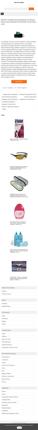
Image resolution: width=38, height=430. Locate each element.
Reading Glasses (6, 408)
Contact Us (14, 422)
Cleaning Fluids (6, 399)
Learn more (19, 81)
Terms (25, 422)
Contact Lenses (6, 294)
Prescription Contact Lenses (10, 347)
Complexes (5, 359)
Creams (4, 362)
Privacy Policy (20, 422)
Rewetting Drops (6, 342)
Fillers (3, 368)
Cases (3, 333)
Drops (3, 316)
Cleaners (4, 336)
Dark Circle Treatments (8, 365)
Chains (4, 391)
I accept (19, 427)
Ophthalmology (6, 306)
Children (4, 291)
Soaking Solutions (7, 344)
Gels (3, 371)
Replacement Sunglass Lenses (10, 413)
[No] (36, 426)
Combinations (6, 357)
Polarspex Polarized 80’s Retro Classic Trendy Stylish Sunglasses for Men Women (27, 97)
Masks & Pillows (6, 373)
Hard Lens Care (6, 339)
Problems (4, 303)
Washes (4, 321)
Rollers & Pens (6, 379)
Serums (4, 382)
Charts (4, 324)
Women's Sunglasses (22, 87)
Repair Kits (5, 405)
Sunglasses (10, 87)
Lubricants (5, 318)
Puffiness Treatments (8, 376)
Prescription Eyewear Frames (10, 397)
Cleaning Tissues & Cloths (9, 402)
